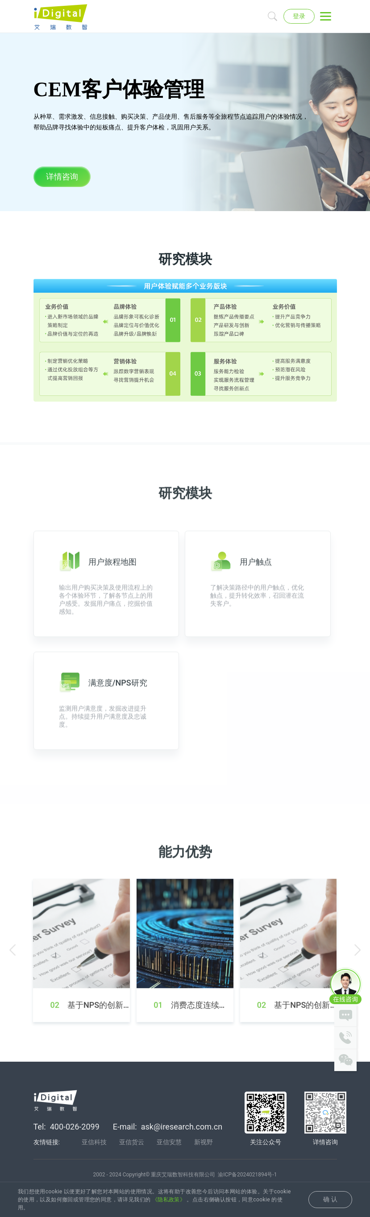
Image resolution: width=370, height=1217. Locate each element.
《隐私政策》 (168, 1199)
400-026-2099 (75, 1128)
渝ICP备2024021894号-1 (247, 1176)
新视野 (203, 1143)
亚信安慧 (169, 1143)
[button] (12, 974)
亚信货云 (131, 1143)
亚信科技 (94, 1143)
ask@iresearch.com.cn (181, 1128)
